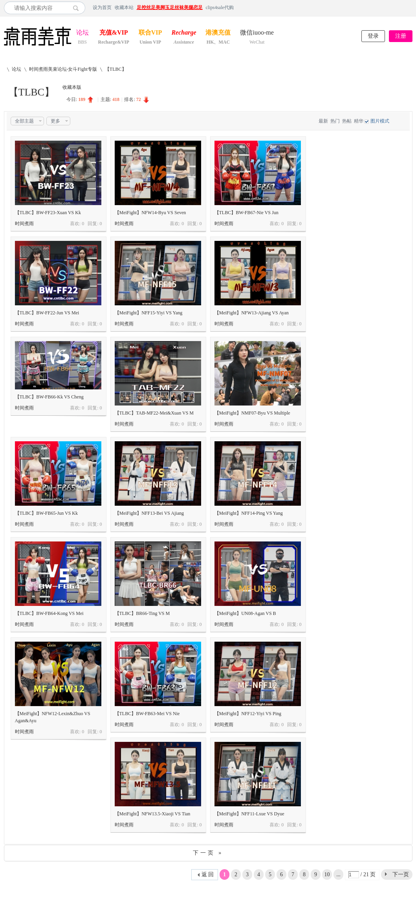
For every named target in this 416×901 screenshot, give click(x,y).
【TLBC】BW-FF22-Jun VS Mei (47, 313)
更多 (55, 121)
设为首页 (102, 7)
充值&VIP (113, 33)
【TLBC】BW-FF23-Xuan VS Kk (48, 212)
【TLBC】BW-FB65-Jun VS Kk (46, 513)
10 (327, 874)
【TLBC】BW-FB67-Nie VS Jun (246, 212)
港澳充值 (218, 33)
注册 (400, 36)
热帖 (347, 121)
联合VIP (150, 33)
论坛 (82, 33)
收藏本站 (124, 7)
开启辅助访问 (410, 7)
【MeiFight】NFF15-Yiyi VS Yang (149, 313)
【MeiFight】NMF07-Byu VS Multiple (252, 413)
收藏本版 (71, 87)
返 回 (208, 874)
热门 (335, 121)
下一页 (400, 874)
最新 (323, 121)
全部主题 (24, 121)
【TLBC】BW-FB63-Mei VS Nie (147, 713)
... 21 (338, 876)
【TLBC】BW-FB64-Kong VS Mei (49, 613)
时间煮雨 (24, 223)
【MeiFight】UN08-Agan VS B (245, 613)
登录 (373, 36)
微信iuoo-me (256, 33)
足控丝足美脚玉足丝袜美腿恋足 (170, 7)
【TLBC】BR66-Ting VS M (142, 613)
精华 (358, 121)
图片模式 (379, 121)
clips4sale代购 (220, 7)
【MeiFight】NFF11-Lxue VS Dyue (249, 814)
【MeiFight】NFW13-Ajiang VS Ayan (251, 313)
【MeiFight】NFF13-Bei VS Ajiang (149, 513)
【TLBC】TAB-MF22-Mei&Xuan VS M (154, 413)
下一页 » (208, 853)
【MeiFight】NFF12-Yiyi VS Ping (247, 713)
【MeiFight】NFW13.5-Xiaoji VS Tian (153, 814)
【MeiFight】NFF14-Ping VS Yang (248, 513)
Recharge (183, 33)
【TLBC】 (115, 69)
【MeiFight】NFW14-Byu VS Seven (150, 212)
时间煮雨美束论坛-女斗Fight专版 (63, 69)
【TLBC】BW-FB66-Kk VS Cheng (49, 397)
